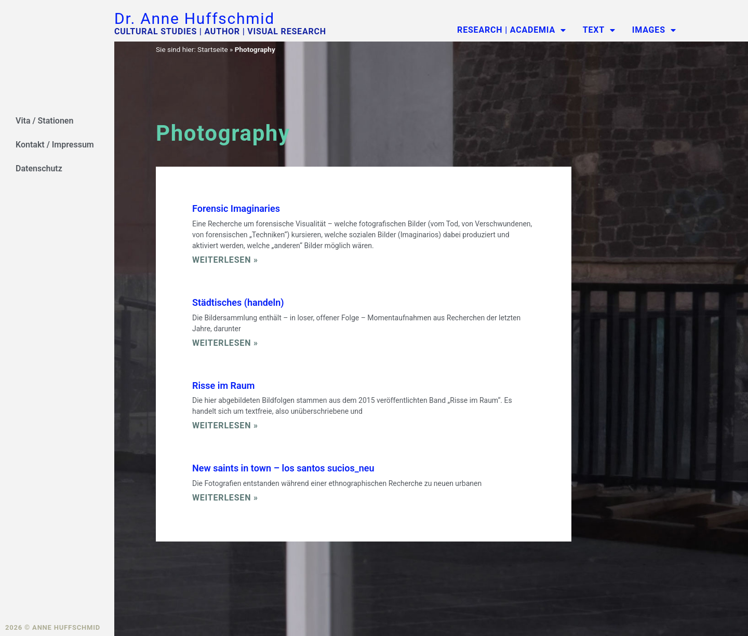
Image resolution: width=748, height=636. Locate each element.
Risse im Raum (223, 385)
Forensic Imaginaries (236, 208)
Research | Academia (511, 30)
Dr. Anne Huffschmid (194, 18)
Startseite (212, 49)
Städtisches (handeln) (238, 302)
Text (599, 30)
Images (654, 30)
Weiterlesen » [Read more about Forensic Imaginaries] (225, 260)
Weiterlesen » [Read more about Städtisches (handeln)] (225, 343)
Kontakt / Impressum (55, 145)
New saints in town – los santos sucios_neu (283, 468)
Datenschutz (39, 168)
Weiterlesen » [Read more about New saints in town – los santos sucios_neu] (225, 498)
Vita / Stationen (44, 121)
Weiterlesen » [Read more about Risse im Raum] (225, 425)
